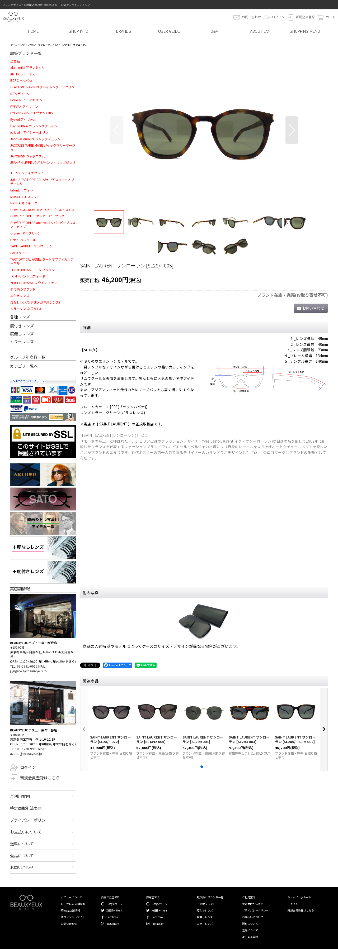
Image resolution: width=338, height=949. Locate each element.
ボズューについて (71, 897)
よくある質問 (250, 937)
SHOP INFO (78, 31)
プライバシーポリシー (30, 820)
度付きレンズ (22, 325)
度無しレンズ (22, 333)
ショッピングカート (299, 897)
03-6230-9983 (27, 748)
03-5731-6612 (27, 666)
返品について (22, 855)
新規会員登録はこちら (40, 777)
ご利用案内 (20, 796)
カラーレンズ (22, 341)
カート (330, 17)
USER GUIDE (169, 31)
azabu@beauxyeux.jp (26, 753)
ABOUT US (259, 31)
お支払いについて (26, 832)
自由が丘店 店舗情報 (73, 904)
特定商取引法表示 (26, 808)
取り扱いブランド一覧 (210, 897)
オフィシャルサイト (73, 917)
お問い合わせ (251, 17)
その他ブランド (206, 904)
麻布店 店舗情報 (70, 910)
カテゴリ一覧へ (24, 366)
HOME (33, 31)
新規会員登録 (305, 17)
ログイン (278, 17)
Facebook (112, 917)
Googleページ (114, 904)
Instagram (112, 924)
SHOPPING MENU (305, 31)
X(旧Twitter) (114, 910)
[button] (116, 130)
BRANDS (123, 31)
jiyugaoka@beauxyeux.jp (28, 671)
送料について (22, 843)
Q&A (214, 31)
